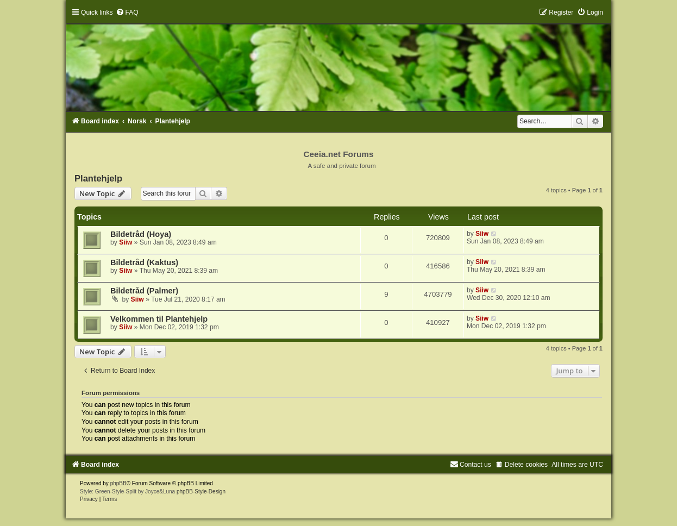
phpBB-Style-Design (201, 491)
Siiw (125, 242)
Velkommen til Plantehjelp (159, 319)
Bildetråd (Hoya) (140, 234)
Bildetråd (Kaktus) (144, 262)
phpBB (118, 483)
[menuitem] (127, 12)
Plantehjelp (98, 178)
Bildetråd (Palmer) (144, 290)
